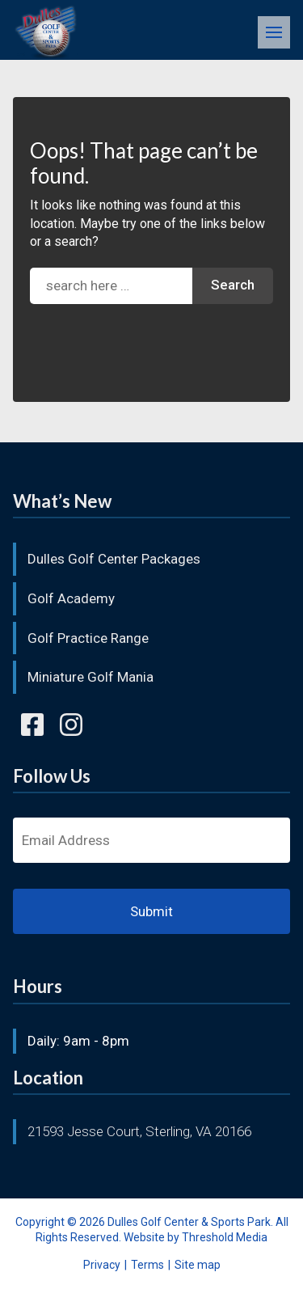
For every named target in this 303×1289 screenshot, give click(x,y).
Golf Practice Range (88, 638)
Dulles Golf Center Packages (113, 559)
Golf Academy (71, 598)
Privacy (101, 1264)
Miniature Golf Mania (90, 677)
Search (233, 285)
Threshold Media (224, 1237)
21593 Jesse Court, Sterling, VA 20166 (139, 1131)
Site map (198, 1264)
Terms (147, 1264)
